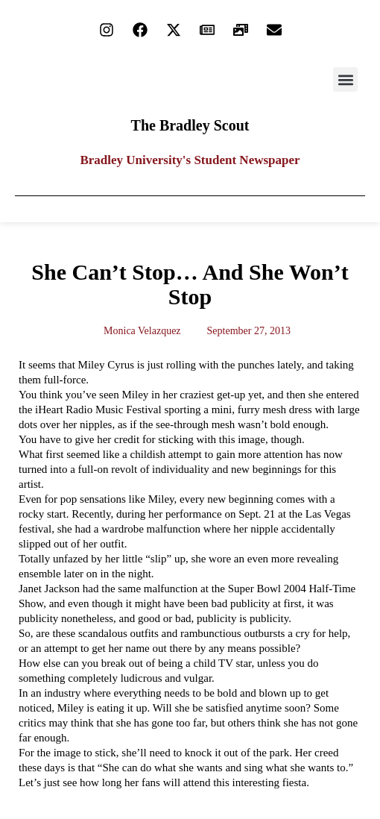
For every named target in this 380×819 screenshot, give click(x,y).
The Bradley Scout (190, 125)
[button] (345, 79)
